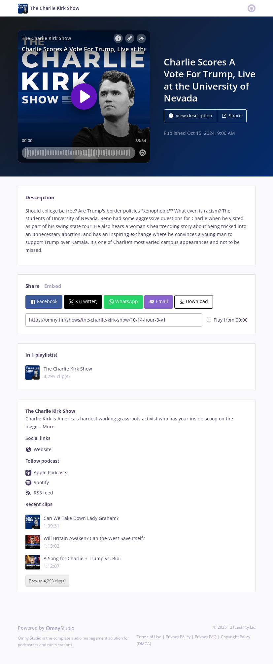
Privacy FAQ (206, 637)
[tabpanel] (136, 230)
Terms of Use (149, 637)
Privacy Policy (178, 637)
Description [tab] (39, 197)
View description (190, 115)
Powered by (46, 628)
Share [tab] (32, 286)
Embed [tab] (52, 286)
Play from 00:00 (227, 320)
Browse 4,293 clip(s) (47, 581)
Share (232, 115)
